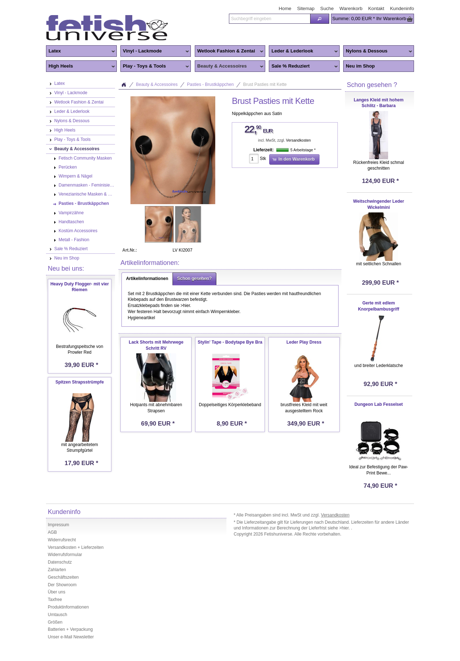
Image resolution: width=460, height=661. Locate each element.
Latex (80, 51)
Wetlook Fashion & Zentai (229, 51)
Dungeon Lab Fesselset (378, 404)
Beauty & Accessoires (229, 66)
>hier (185, 305)
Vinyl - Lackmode (154, 51)
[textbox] (269, 19)
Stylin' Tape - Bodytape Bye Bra (230, 342)
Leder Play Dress (303, 342)
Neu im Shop (360, 66)
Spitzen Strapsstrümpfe (79, 382)
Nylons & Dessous (377, 51)
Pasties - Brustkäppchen (210, 84)
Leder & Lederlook (303, 51)
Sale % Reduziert (303, 66)
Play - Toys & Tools (154, 66)
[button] (319, 19)
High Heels (80, 66)
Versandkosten (298, 140)
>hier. (345, 528)
